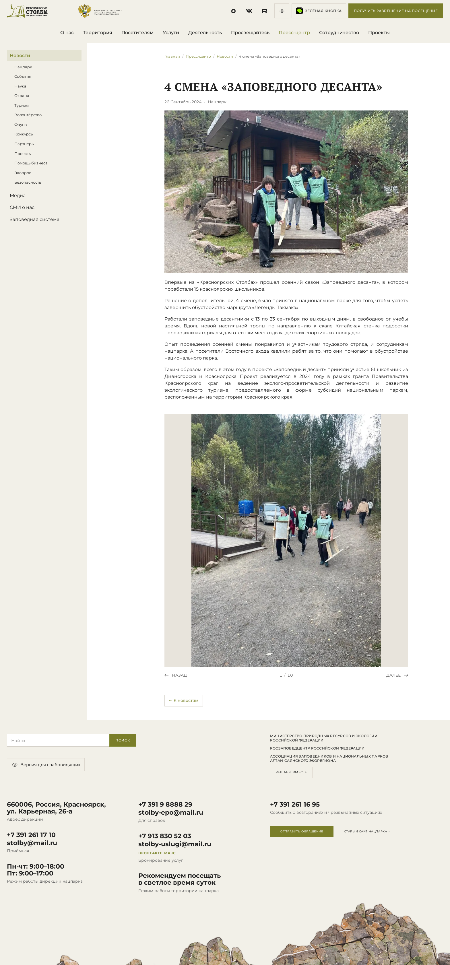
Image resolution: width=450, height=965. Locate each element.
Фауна (20, 124)
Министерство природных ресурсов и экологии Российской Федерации (323, 738)
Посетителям (137, 32)
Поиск (122, 740)
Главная (172, 56)
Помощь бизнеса (31, 163)
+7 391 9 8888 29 (165, 804)
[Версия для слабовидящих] (281, 10)
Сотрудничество (339, 32)
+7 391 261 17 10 (31, 835)
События (22, 76)
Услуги (171, 32)
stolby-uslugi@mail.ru (174, 844)
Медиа (18, 195)
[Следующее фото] (397, 675)
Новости (20, 55)
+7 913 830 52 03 (164, 836)
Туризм (21, 105)
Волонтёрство (28, 115)
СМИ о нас (22, 207)
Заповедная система (34, 219)
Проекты (379, 32)
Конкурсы (24, 134)
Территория (97, 32)
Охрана (21, 95)
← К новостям (183, 700)
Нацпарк (23, 67)
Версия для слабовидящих (45, 764)
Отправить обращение (301, 831)
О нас (67, 32)
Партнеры (24, 143)
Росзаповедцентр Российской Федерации (317, 748)
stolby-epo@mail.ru (170, 812)
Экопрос (22, 172)
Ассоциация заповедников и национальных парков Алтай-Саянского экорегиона (329, 758)
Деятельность (205, 32)
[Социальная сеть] (233, 10)
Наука (20, 86)
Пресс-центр (294, 32)
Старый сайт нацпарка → (367, 831)
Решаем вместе (291, 772)
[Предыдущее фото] (175, 675)
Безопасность (27, 182)
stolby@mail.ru (32, 843)
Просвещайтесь (250, 32)
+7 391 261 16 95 (295, 804)
